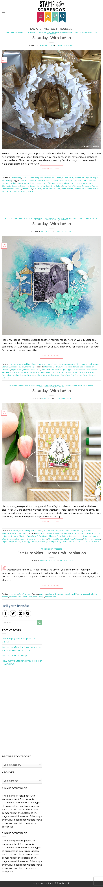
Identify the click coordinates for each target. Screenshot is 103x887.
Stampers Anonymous (11, 189)
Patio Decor (51, 372)
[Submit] (39, 622)
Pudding (15, 375)
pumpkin (13, 597)
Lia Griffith (47, 183)
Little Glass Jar (8, 539)
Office (86, 539)
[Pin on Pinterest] (27, 613)
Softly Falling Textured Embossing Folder (79, 186)
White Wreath (67, 189)
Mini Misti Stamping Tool (58, 539)
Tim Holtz (37, 189)
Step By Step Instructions (31, 375)
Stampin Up (27, 189)
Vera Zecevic (54, 189)
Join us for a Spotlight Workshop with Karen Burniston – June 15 (22, 649)
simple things (38, 597)
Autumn (42, 594)
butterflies (47, 367)
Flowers (54, 370)
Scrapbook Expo (25, 597)
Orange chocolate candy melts (25, 372)
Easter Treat (35, 370)
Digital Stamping (34, 218)
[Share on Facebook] (5, 613)
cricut (55, 181)
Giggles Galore (72, 370)
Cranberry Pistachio (43, 181)
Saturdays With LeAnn (48, 32)
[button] (6, 11)
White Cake (67, 542)
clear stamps (73, 367)
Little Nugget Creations (25, 539)
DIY (75, 594)
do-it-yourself (76, 181)
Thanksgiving (50, 597)
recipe (17, 542)
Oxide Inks (24, 186)
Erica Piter (45, 370)
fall (92, 594)
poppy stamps (74, 372)
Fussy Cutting (62, 536)
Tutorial (92, 375)
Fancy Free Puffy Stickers (37, 536)
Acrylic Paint (40, 533)
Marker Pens (57, 183)
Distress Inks (64, 181)
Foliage (61, 370)
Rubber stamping (37, 186)
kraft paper (93, 536)
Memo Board (41, 539)
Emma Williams (89, 181)
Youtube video (92, 542)
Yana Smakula (79, 542)
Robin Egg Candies (29, 542)
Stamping (51, 34)
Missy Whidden (75, 539)
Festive (5, 183)
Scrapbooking (66, 32)
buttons (50, 594)
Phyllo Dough (8, 542)
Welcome (6, 378)
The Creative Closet (79, 375)
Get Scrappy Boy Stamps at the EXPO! (19, 640)
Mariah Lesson (85, 370)
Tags (68, 375)
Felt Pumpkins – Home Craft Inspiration (51, 553)
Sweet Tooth (60, 375)
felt (95, 594)
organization (94, 539)
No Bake (74, 183)
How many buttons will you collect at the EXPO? (22, 663)
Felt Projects (55, 549)
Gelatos (72, 536)
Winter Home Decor (83, 189)
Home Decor (24, 32)
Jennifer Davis (66, 561)
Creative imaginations (64, 594)
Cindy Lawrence (60, 367)
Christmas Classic (27, 181)
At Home (9, 218)
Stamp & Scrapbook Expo (85, 32)
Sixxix (48, 186)
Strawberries (48, 375)
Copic (82, 367)
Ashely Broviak (53, 533)
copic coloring (86, 533)
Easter (23, 536)
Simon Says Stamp (46, 542)
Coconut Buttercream (69, 533)
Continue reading (51, 169)
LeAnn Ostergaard (65, 46)
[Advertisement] (51, 204)
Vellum (45, 189)
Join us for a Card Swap (14, 655)
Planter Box (62, 372)
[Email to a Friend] (20, 613)
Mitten (66, 183)
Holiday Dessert (16, 183)
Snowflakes (56, 186)
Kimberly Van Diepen (33, 183)
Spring (58, 542)
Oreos (42, 372)
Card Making (11, 32)
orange (5, 597)
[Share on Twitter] (13, 613)
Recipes (33, 32)
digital (13, 370)
